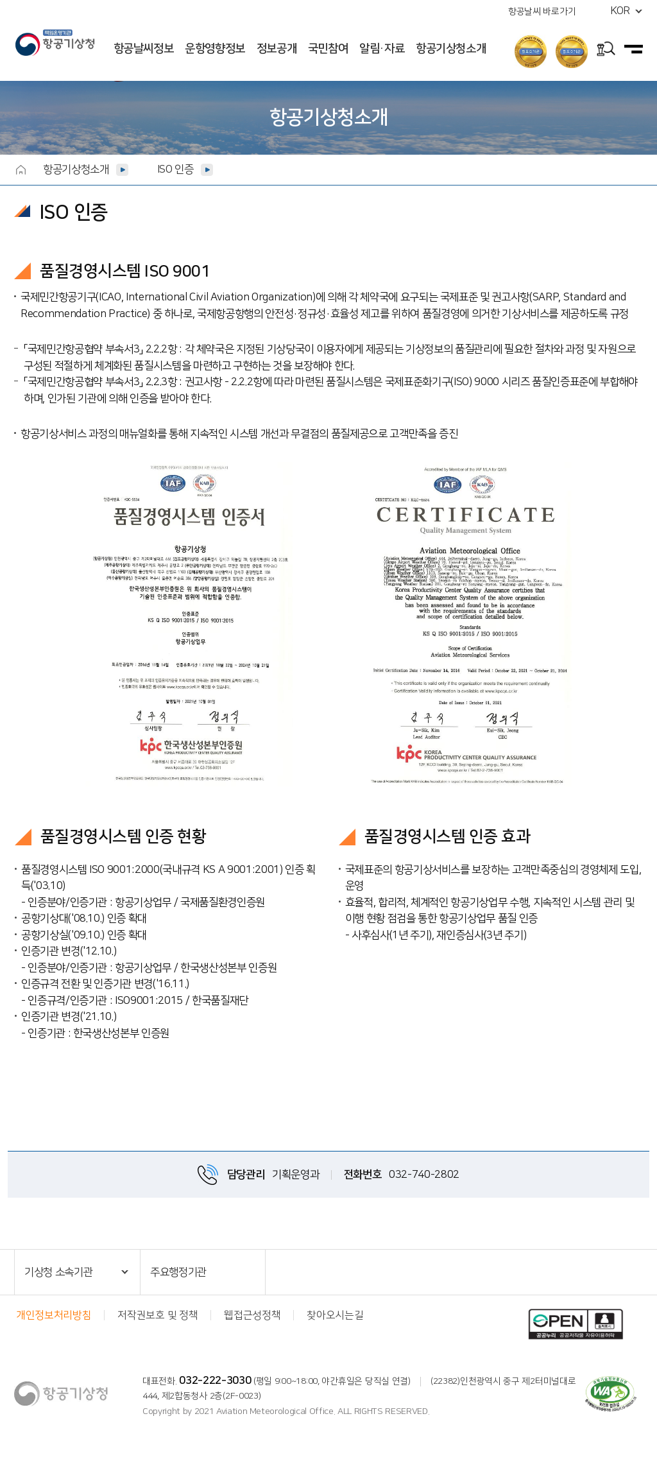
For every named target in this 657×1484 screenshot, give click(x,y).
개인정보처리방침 (53, 1315)
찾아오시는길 (335, 1315)
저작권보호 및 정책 (157, 1315)
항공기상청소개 (451, 48)
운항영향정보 (215, 48)
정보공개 (277, 48)
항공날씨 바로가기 (542, 11)
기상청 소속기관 (58, 1272)
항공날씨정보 (144, 48)
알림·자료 (381, 48)
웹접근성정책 (252, 1315)
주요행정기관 (178, 1272)
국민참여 (328, 48)
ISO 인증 (175, 169)
